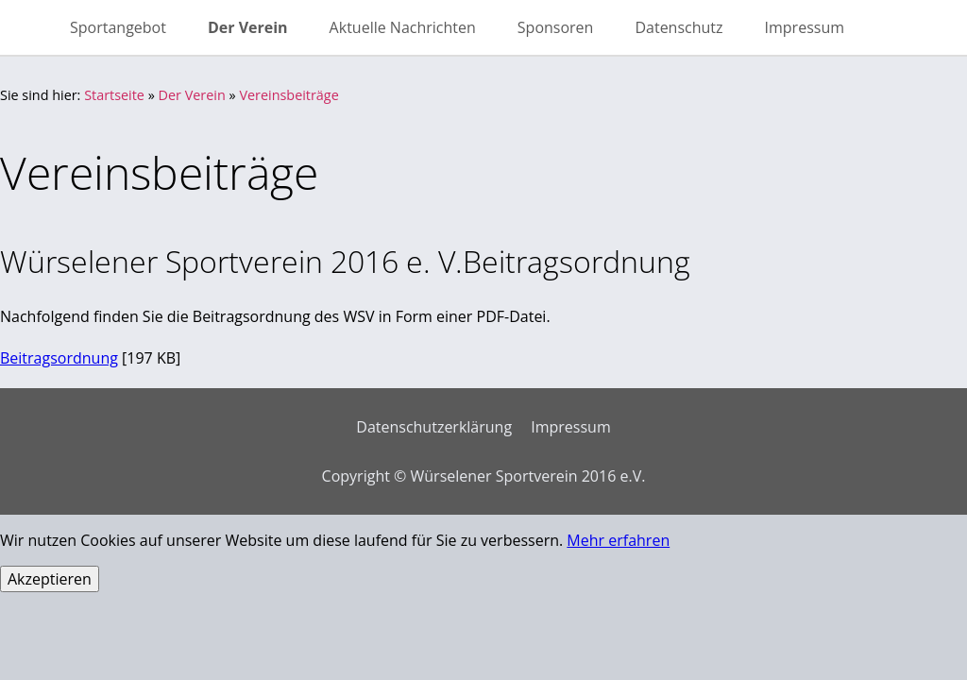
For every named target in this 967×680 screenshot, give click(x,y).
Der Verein (192, 95)
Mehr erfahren (618, 540)
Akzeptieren (50, 579)
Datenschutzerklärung (434, 426)
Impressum (570, 426)
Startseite (114, 95)
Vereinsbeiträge (288, 95)
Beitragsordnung (59, 358)
